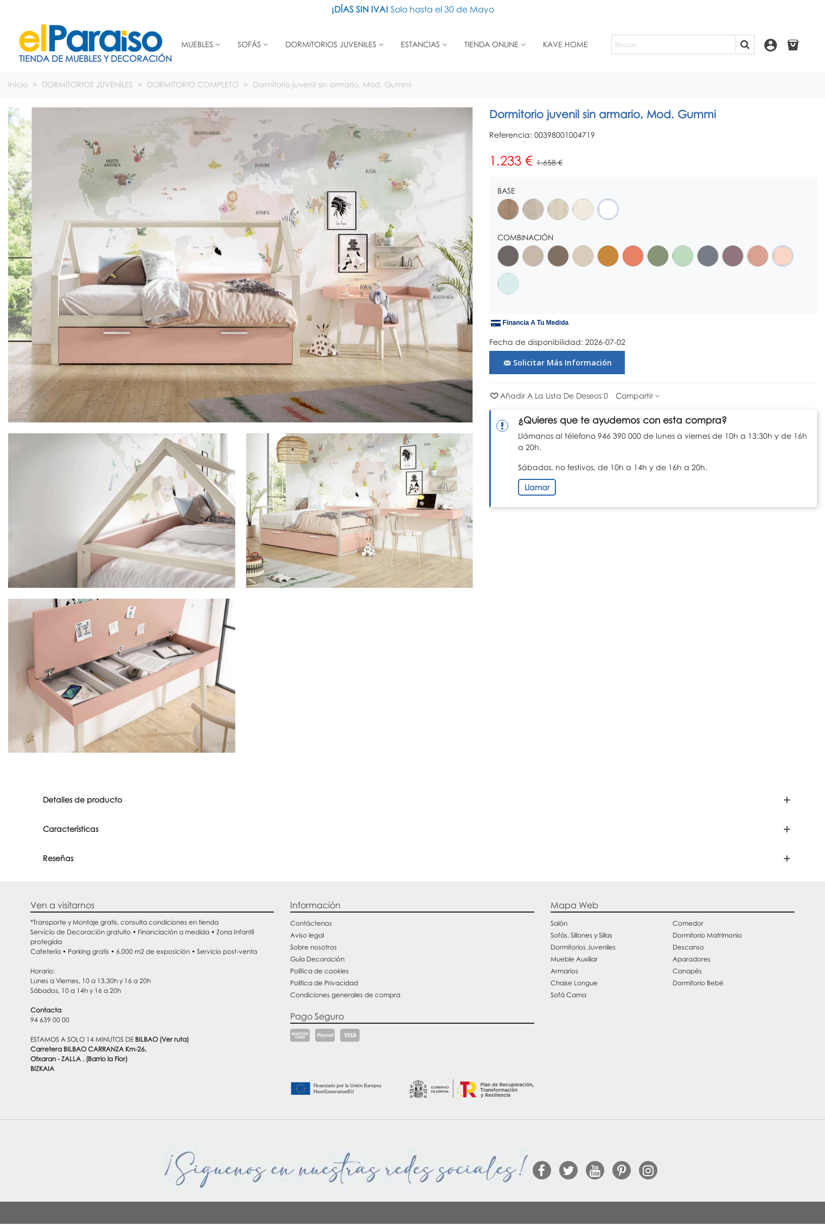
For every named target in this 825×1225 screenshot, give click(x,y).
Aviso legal (307, 935)
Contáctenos (311, 923)
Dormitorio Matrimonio (707, 935)
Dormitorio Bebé (698, 983)
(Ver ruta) (174, 1039)
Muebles (197, 44)
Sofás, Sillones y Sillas (581, 935)
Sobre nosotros (313, 947)
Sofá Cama (568, 995)
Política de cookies (319, 971)
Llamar (537, 487)
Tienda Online (491, 44)
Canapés (687, 971)
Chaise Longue (574, 983)
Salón (559, 923)
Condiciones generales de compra (345, 995)
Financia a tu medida (529, 323)
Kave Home (565, 44)
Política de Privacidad (324, 983)
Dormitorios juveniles (330, 44)
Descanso (688, 947)
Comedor (688, 923)
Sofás (249, 44)
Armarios (564, 971)
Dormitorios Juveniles (583, 947)
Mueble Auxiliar (574, 959)
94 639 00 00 (49, 1020)
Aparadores (692, 959)
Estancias (420, 44)
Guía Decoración (317, 959)
